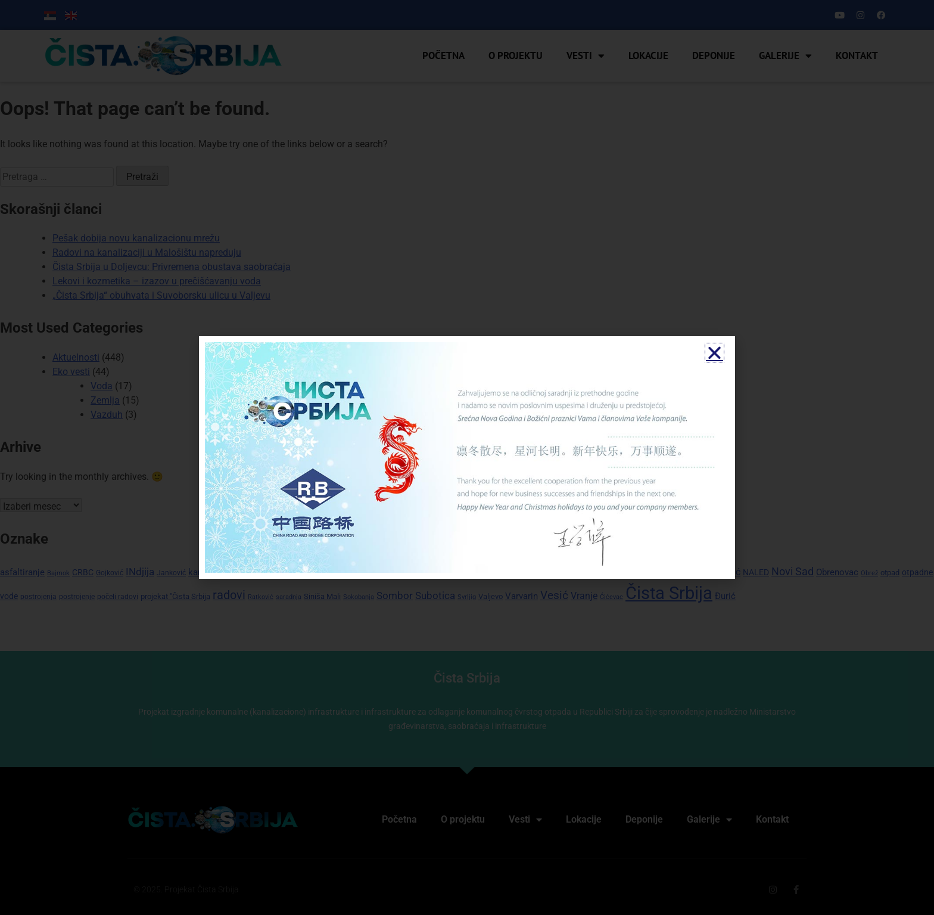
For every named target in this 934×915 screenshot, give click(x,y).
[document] (467, 457)
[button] (714, 352)
